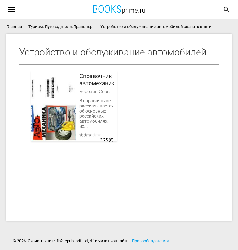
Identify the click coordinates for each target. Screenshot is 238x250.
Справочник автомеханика (96, 79)
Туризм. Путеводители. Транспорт (61, 26)
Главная (14, 26)
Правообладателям (150, 241)
